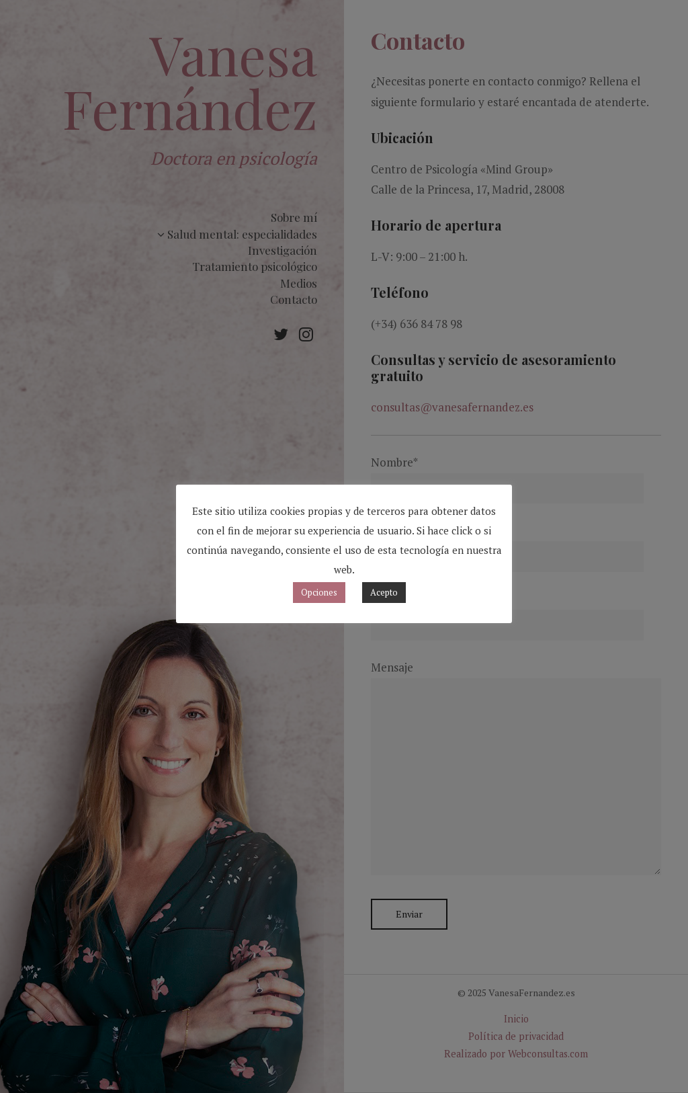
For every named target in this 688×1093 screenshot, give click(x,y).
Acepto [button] (384, 592)
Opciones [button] (319, 592)
